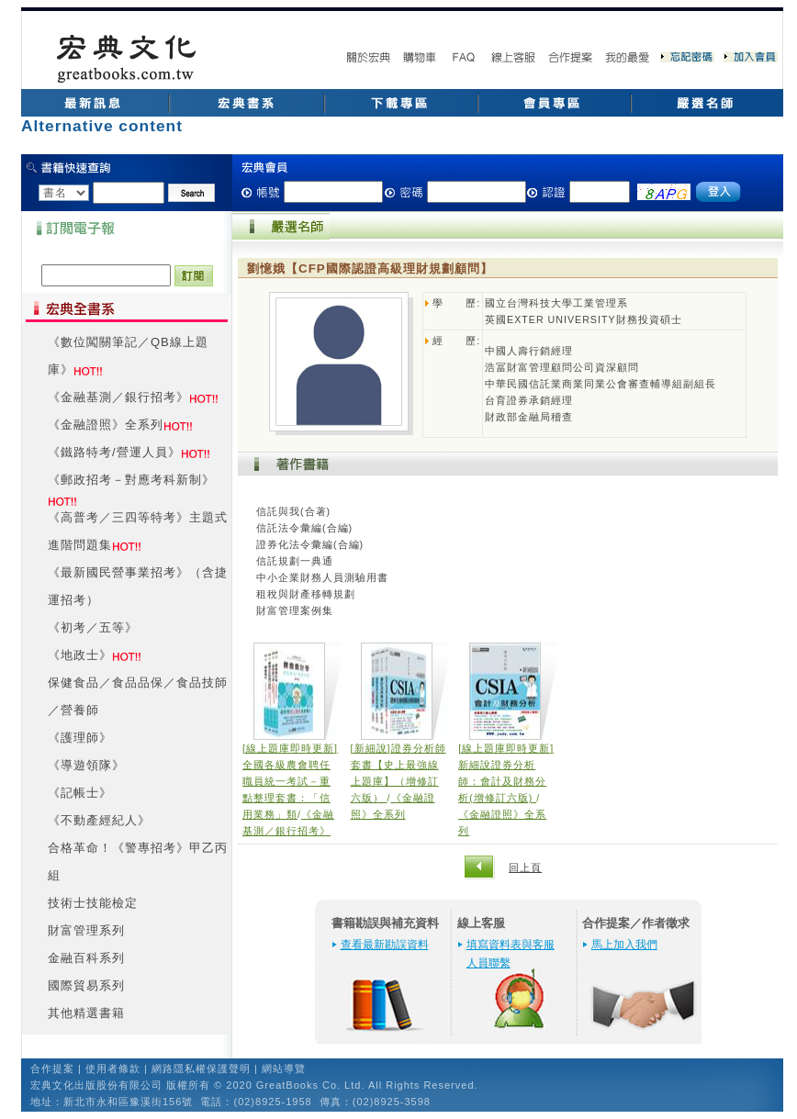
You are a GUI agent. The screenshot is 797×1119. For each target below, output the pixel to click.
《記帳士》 (80, 793)
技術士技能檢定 (93, 903)
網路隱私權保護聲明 (201, 1068)
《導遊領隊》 (86, 765)
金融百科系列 (86, 958)
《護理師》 (80, 737)
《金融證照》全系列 (105, 424)
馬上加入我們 (624, 944)
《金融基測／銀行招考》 (118, 397)
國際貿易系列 (86, 985)
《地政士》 (80, 655)
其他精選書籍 (86, 1013)
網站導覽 (284, 1068)
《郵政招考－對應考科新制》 (131, 480)
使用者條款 (112, 1068)
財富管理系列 (86, 930)
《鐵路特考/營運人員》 (114, 452)
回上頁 (525, 867)
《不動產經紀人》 (99, 820)
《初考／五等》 (93, 627)
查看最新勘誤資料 (385, 944)
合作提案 (52, 1068)
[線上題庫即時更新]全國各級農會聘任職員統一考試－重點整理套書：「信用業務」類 (290, 781)
